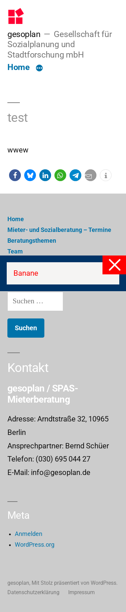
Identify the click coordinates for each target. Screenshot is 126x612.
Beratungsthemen (31, 240)
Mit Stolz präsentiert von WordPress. (75, 583)
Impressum (81, 592)
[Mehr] (39, 69)
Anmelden (28, 534)
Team (15, 251)
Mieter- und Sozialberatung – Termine (59, 230)
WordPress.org (34, 544)
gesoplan (23, 34)
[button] (15, 175)
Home (18, 67)
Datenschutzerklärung (33, 592)
